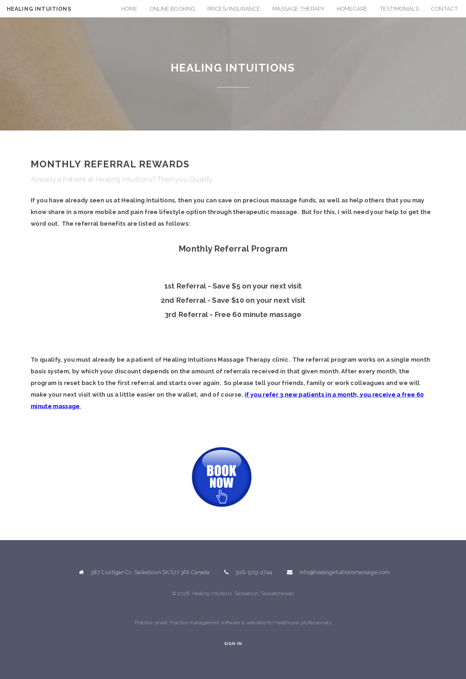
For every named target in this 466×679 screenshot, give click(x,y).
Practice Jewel (151, 623)
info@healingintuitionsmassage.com (345, 572)
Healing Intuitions (39, 9)
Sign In (233, 643)
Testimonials (399, 9)
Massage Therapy (298, 9)
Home (129, 9)
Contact (444, 9)
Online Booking (172, 9)
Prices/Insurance (233, 9)
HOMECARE (352, 9)
